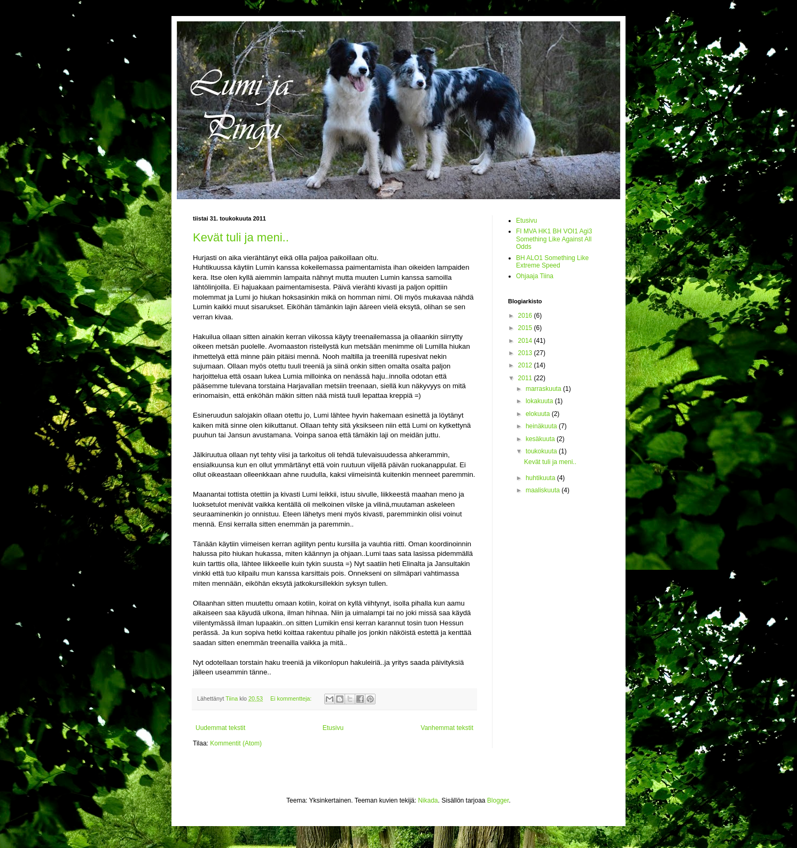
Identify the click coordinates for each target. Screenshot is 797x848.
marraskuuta (544, 388)
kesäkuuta (541, 439)
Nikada (427, 800)
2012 (526, 365)
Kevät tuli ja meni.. (241, 237)
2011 (526, 378)
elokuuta (539, 414)
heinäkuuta (542, 426)
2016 (526, 315)
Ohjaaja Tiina (534, 276)
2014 (526, 340)
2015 (526, 328)
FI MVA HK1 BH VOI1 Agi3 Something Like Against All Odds (554, 238)
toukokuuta (542, 451)
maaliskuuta (543, 490)
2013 (526, 353)
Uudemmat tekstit (220, 728)
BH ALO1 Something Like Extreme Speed (552, 261)
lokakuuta (540, 401)
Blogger (498, 800)
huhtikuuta (541, 478)
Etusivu (333, 728)
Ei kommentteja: (291, 698)
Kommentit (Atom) (236, 743)
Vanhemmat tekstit (447, 728)
